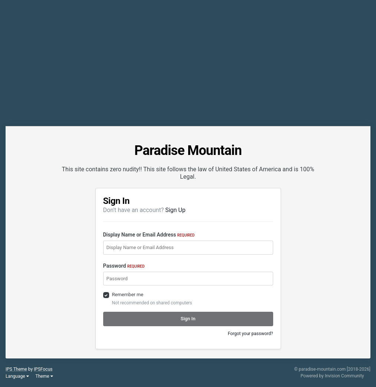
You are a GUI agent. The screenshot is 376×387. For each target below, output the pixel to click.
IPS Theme (16, 369)
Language (17, 376)
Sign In (188, 318)
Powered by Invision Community (332, 375)
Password (124, 266)
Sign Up (175, 210)
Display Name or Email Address (149, 235)
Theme (44, 376)
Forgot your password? (250, 333)
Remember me (128, 294)
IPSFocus (43, 369)
